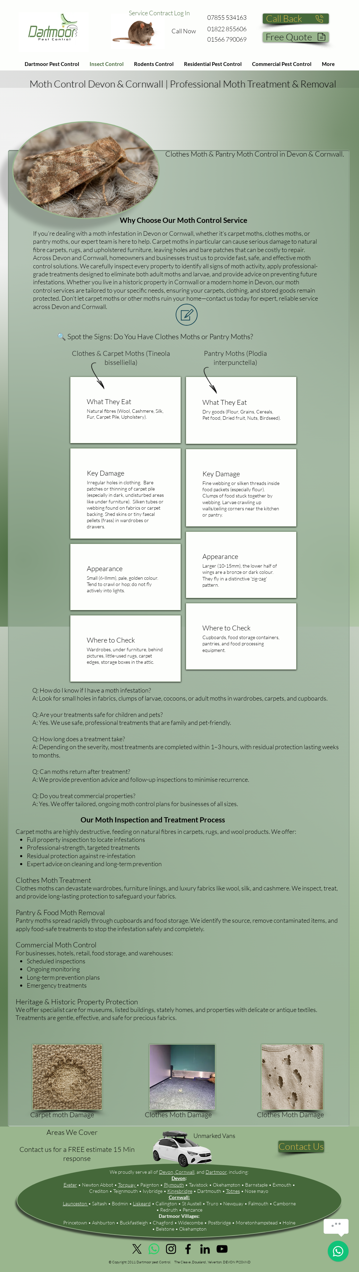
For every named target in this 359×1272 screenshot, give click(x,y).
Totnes (233, 1191)
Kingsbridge (179, 1191)
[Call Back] (296, 19)
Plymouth (174, 1185)
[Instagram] (171, 1249)
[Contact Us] (301, 1146)
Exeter (70, 1185)
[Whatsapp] (154, 1249)
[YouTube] (222, 1249)
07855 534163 (227, 17)
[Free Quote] (296, 37)
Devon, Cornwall (176, 1172)
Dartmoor (216, 1172)
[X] (137, 1249)
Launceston (75, 1203)
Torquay (127, 1185)
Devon (178, 1178)
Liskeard (142, 1203)
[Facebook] (188, 1249)
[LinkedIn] (205, 1249)
